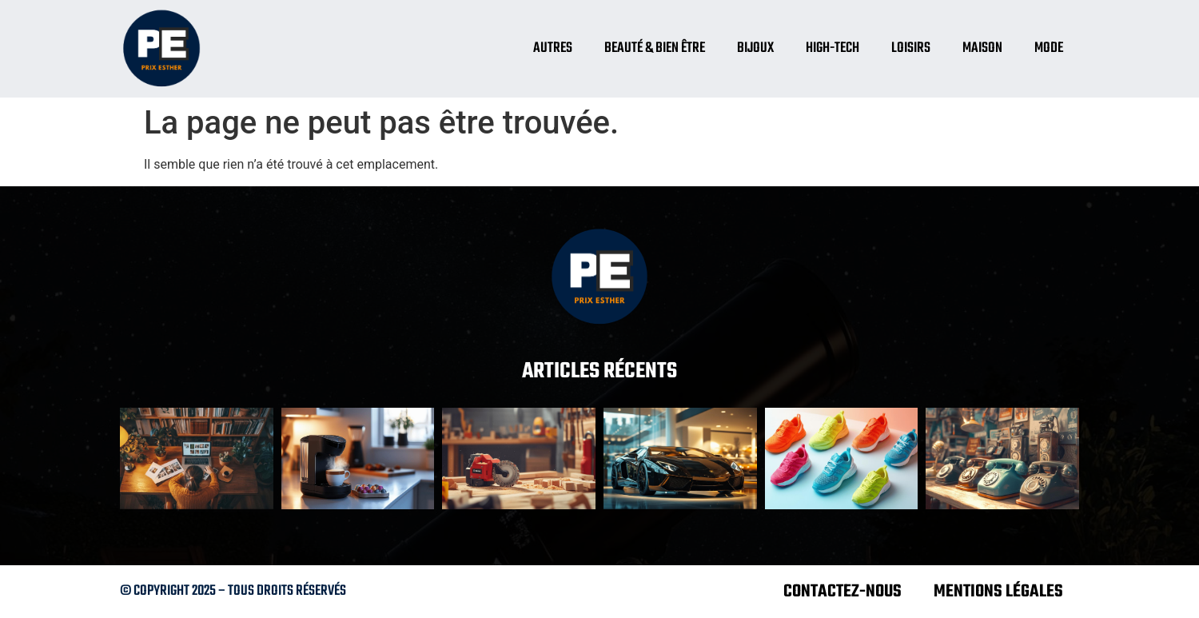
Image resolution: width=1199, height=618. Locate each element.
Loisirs (910, 48)
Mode (1048, 48)
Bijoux (755, 48)
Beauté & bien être (654, 48)
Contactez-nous (842, 591)
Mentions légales (998, 591)
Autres (552, 48)
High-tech (832, 48)
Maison (982, 48)
